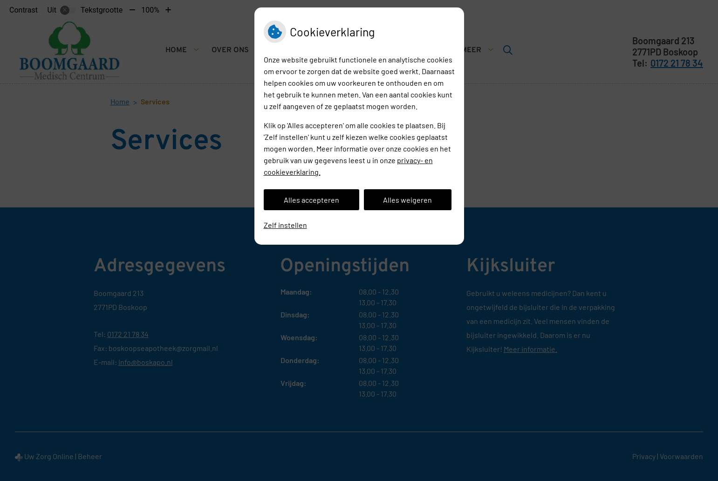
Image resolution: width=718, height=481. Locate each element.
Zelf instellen (285, 224)
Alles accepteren (311, 199)
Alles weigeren (407, 199)
